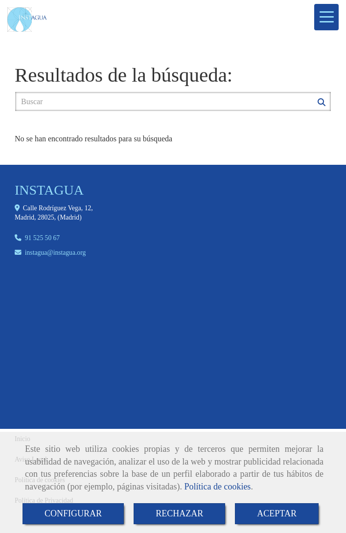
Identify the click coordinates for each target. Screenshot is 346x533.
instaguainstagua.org (55, 252)
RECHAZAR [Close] (179, 513)
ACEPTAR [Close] (277, 513)
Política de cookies (217, 486)
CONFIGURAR (73, 513)
